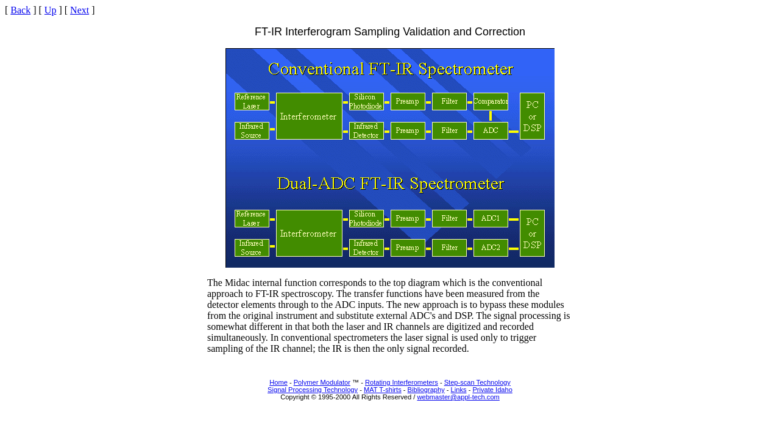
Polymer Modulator (322, 382)
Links (459, 389)
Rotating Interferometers (401, 382)
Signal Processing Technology (313, 389)
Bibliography (426, 389)
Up (50, 10)
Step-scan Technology (477, 382)
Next (79, 10)
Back (20, 10)
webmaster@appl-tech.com (458, 397)
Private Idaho (492, 389)
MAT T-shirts (383, 389)
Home (278, 382)
